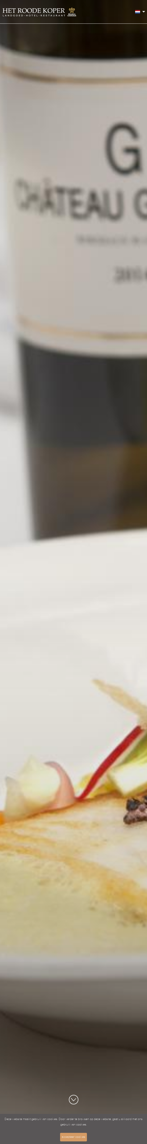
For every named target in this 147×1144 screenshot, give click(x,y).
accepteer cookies (73, 1137)
